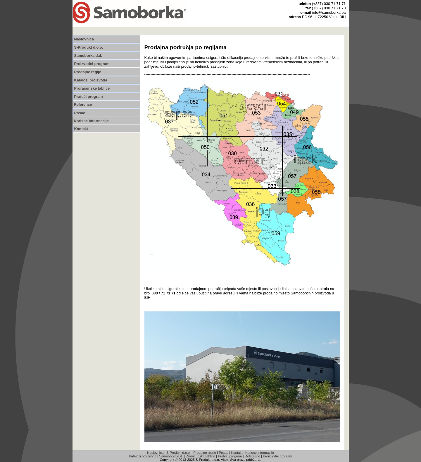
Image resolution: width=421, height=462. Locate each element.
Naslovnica (84, 39)
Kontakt (81, 129)
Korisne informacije (91, 121)
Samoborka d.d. (88, 55)
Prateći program (88, 96)
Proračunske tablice (92, 88)
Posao (79, 113)
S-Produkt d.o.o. (88, 47)
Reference (83, 104)
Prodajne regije (87, 72)
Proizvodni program (92, 64)
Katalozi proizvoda (90, 80)
